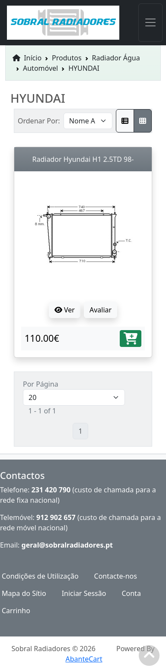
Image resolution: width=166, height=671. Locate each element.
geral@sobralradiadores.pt (67, 545)
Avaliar (100, 310)
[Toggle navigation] (150, 22)
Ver (64, 310)
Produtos (67, 58)
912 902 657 (56, 517)
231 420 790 (51, 490)
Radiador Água (116, 58)
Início (27, 58)
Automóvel (40, 68)
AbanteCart (83, 659)
